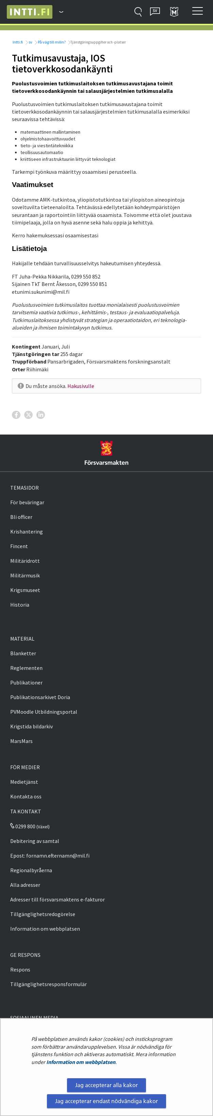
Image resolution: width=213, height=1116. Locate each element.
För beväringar (27, 502)
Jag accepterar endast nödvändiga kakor (106, 1101)
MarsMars (21, 741)
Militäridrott (25, 560)
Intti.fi (17, 42)
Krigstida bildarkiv (31, 726)
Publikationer (26, 682)
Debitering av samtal (34, 841)
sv (30, 42)
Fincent (19, 546)
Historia (19, 604)
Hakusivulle (80, 386)
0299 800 (22, 826)
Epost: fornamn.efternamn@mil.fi (49, 855)
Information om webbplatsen (80, 1062)
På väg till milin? (51, 42)
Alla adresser (25, 884)
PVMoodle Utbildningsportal (43, 711)
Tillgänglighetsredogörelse (42, 914)
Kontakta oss (26, 796)
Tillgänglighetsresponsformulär (48, 984)
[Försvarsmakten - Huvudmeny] (57, 12)
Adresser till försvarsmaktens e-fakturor (57, 899)
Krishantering (26, 531)
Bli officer (21, 516)
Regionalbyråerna (31, 870)
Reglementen (26, 667)
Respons (20, 969)
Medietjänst (24, 781)
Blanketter (23, 653)
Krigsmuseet (25, 590)
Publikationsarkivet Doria (40, 697)
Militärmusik (25, 575)
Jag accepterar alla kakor (106, 1085)
